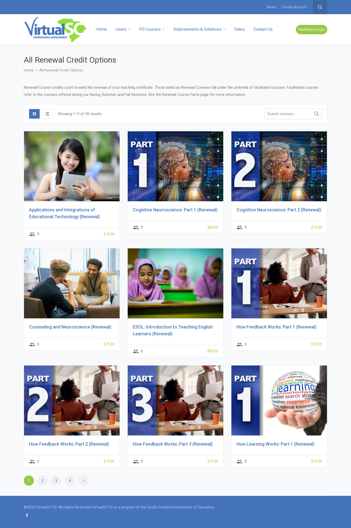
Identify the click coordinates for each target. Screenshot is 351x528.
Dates (239, 29)
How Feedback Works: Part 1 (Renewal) (276, 327)
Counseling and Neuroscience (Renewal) (70, 327)
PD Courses (152, 29)
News (271, 7)
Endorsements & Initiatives (199, 29)
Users (123, 29)
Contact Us (263, 29)
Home (101, 29)
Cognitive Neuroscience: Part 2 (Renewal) (278, 209)
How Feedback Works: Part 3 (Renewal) (173, 444)
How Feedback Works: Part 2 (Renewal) (69, 444)
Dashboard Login (311, 29)
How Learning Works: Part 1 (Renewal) (275, 444)
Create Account (294, 7)
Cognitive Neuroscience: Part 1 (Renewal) (175, 209)
